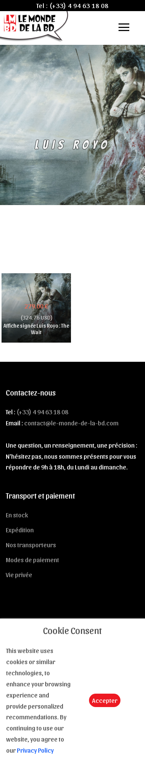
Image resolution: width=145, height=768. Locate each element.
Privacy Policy (35, 750)
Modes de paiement (32, 559)
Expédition (20, 529)
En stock (17, 515)
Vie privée (19, 574)
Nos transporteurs (31, 544)
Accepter (104, 700)
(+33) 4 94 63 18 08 (79, 5)
